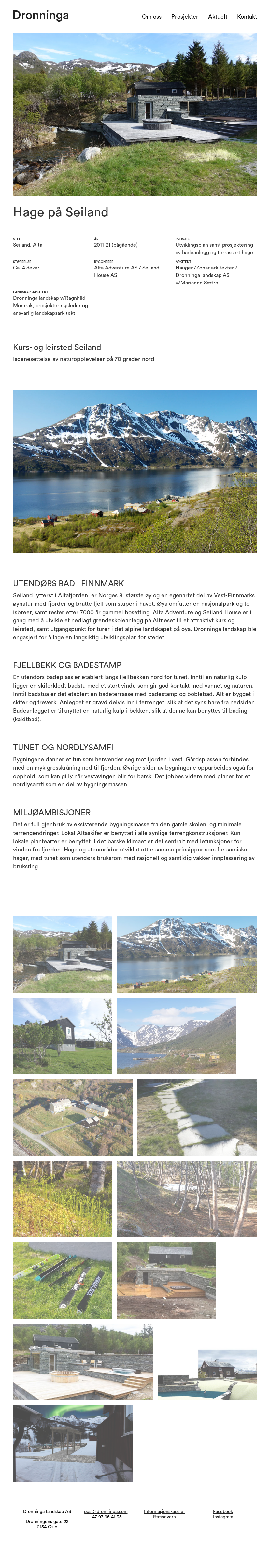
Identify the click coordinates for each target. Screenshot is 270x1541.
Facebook (223, 1511)
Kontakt (247, 17)
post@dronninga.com (106, 1511)
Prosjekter (184, 17)
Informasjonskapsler (164, 1511)
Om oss (152, 17)
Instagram (223, 1517)
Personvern (164, 1517)
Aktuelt (217, 17)
